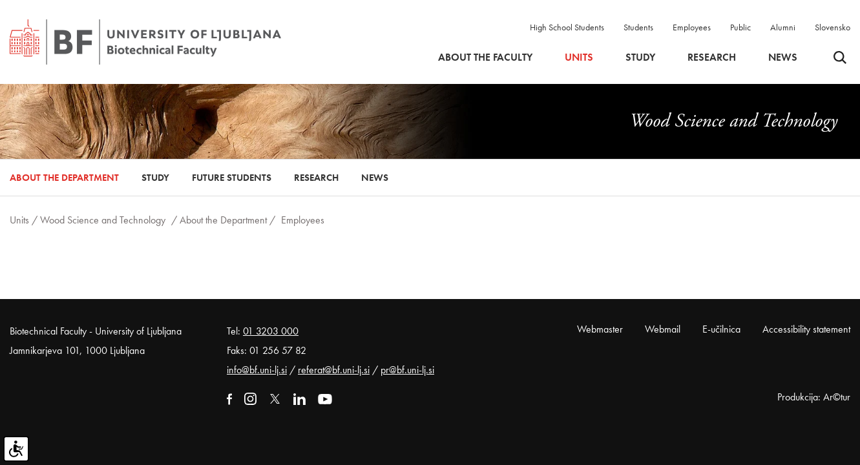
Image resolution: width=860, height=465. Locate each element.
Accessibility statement (806, 329)
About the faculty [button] (485, 57)
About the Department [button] (64, 177)
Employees (692, 27)
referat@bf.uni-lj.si (334, 370)
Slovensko (832, 27)
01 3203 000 (271, 331)
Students (638, 27)
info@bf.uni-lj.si (257, 370)
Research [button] (711, 57)
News (782, 57)
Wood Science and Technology (102, 220)
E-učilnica (721, 329)
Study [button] (640, 57)
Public (740, 27)
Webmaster (600, 329)
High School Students (567, 27)
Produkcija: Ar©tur (813, 397)
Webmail (662, 329)
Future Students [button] (231, 177)
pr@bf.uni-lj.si (407, 370)
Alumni (782, 27)
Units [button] (579, 57)
